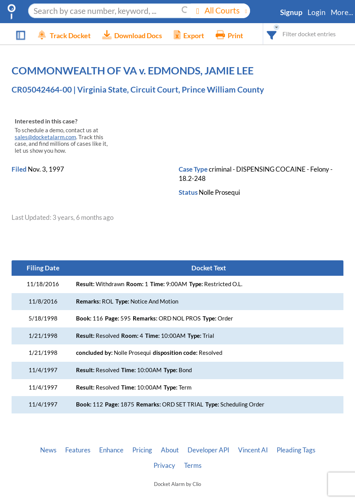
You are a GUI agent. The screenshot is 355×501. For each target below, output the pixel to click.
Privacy (164, 465)
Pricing (142, 450)
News (48, 450)
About (170, 450)
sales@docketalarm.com (45, 137)
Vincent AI (253, 450)
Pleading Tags (296, 450)
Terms (192, 465)
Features (77, 450)
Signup (291, 12)
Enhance (111, 450)
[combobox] (272, 33)
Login (317, 12)
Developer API (208, 450)
